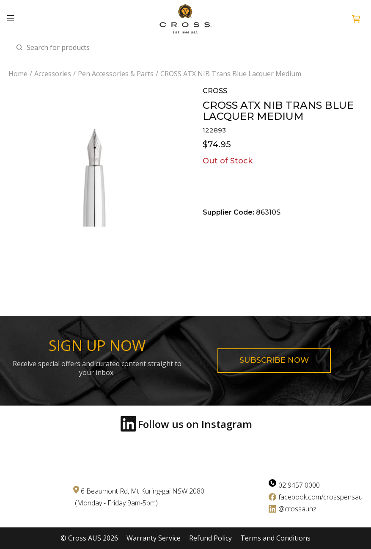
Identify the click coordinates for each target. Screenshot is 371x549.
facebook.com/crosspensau (320, 497)
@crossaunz (297, 508)
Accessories (52, 73)
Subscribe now (274, 360)
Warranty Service (153, 538)
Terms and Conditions (275, 538)
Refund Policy (210, 538)
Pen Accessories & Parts (116, 73)
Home (17, 73)
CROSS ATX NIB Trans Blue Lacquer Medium (230, 73)
